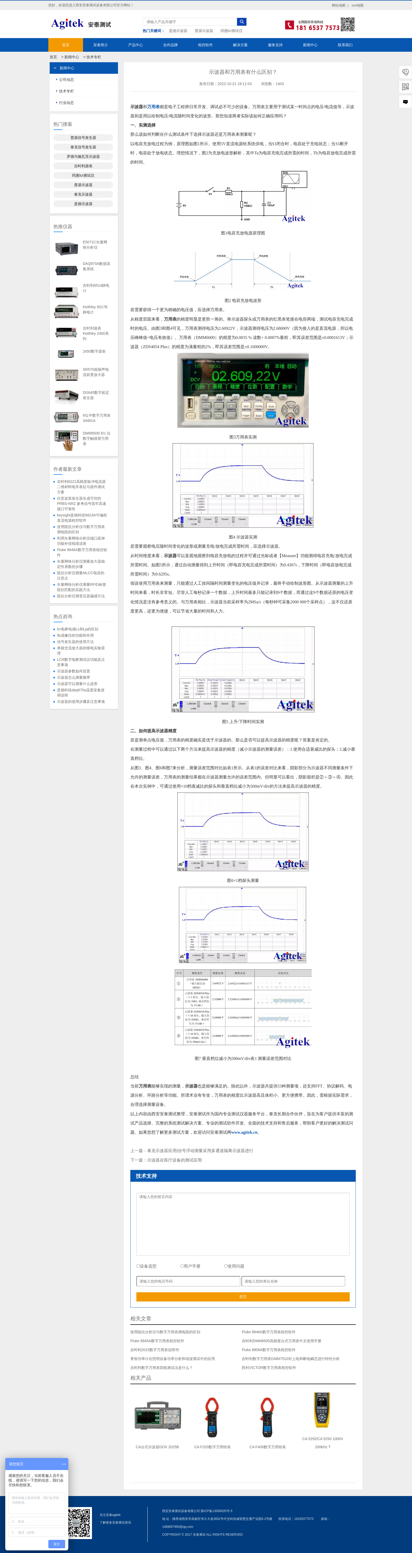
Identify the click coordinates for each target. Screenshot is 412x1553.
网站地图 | (340, 5)
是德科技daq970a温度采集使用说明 (81, 692)
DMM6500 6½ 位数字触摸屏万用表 (97, 438)
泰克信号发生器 (83, 147)
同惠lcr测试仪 (231, 31)
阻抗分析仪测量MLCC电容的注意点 (80, 575)
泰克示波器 (83, 194)
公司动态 (66, 79)
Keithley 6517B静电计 (95, 309)
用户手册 (190, 1266)
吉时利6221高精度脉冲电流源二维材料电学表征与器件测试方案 (81, 486)
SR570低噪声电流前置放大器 (96, 372)
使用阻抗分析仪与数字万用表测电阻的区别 (81, 529)
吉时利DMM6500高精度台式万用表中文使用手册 (281, 1341)
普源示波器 (204, 31)
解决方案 (240, 45)
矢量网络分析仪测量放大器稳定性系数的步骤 (81, 564)
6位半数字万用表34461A (97, 418)
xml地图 (358, 5)
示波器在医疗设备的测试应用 (174, 1160)
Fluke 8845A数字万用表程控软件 (157, 1341)
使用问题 (234, 1266)
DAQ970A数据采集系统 (96, 266)
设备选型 (146, 1266)
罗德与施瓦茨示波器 (83, 156)
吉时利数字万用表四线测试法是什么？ (161, 1368)
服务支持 (275, 45)
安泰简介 (100, 45)
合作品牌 (170, 45)
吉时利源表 (83, 166)
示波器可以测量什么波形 (77, 684)
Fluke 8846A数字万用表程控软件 (82, 552)
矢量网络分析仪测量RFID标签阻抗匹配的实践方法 (81, 587)
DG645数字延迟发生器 (96, 395)
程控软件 (205, 45)
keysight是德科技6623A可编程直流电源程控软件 (82, 517)
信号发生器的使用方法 (75, 642)
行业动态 (66, 103)
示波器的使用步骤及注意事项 (81, 701)
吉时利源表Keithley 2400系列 (96, 333)
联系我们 (345, 45)
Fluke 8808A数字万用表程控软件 (269, 1350)
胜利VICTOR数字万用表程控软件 (269, 1368)
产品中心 (135, 45)
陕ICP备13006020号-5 (216, 1511)
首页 (65, 45)
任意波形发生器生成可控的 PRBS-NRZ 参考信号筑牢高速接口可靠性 (81, 503)
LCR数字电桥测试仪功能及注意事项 (81, 662)
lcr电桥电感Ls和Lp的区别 (77, 629)
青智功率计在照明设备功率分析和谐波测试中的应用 (172, 1359)
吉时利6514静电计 (96, 288)
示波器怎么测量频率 (73, 677)
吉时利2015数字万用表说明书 (154, 1350)
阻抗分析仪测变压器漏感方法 (81, 596)
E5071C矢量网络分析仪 (95, 244)
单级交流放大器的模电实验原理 (81, 650)
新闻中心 (310, 45)
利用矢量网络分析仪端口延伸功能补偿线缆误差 (81, 541)
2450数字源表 (94, 351)
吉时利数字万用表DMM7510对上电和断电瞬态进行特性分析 (291, 1359)
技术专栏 (93, 57)
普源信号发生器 (83, 137)
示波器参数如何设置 (73, 671)
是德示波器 (178, 31)
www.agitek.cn (244, 1132)
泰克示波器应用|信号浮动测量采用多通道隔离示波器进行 (200, 1150)
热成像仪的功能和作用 (75, 635)
